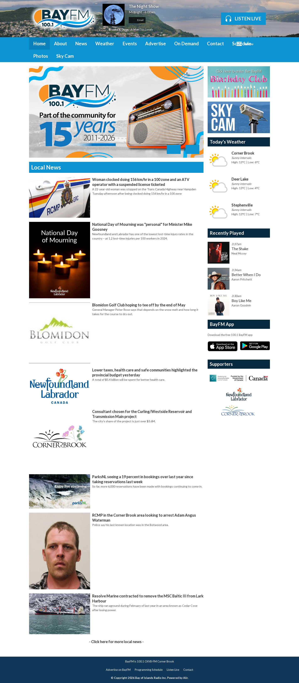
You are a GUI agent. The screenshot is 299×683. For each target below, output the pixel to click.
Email (137, 20)
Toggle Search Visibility (263, 43)
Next (192, 149)
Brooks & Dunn (119, 29)
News (81, 43)
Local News (46, 167)
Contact (215, 43)
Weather (104, 43)
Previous (174, 149)
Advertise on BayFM (118, 669)
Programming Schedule (149, 669)
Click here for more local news (116, 641)
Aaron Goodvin (241, 305)
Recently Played (227, 233)
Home (39, 43)
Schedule (241, 43)
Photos (40, 56)
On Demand (186, 43)
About (60, 43)
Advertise (155, 43)
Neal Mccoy (239, 253)
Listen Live (173, 669)
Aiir (185, 677)
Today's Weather (228, 142)
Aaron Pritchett (242, 279)
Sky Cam (65, 56)
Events (130, 43)
